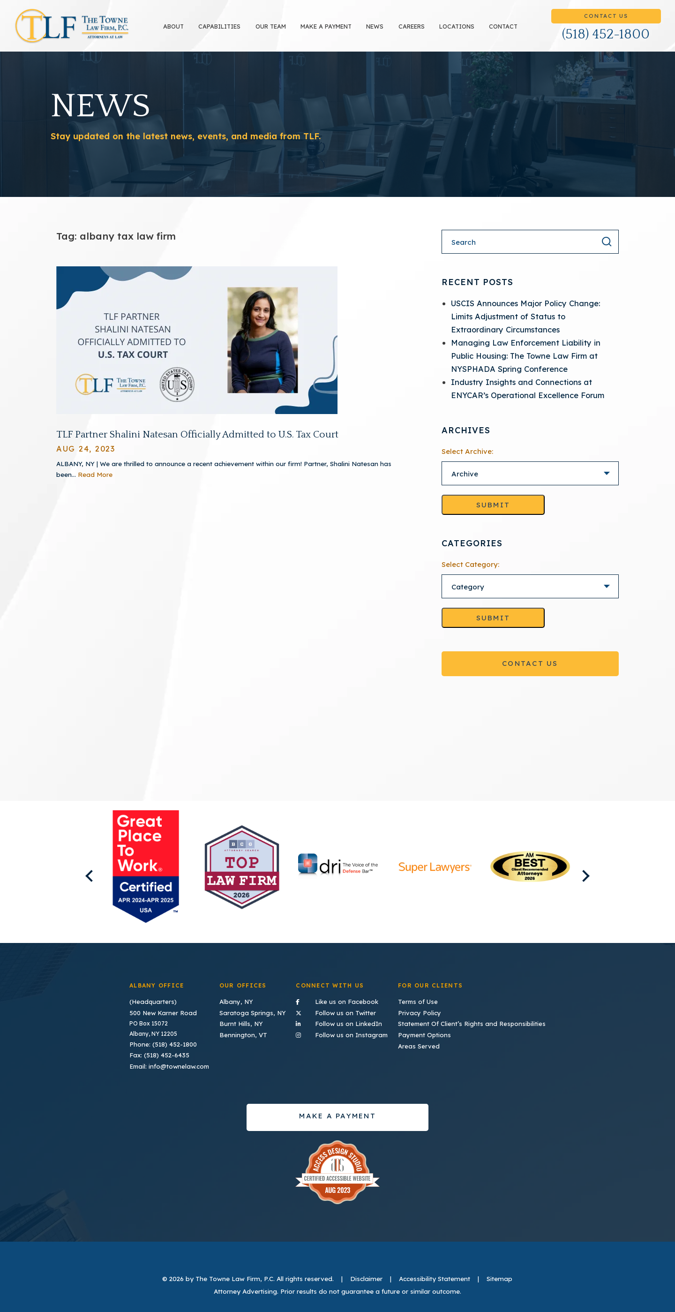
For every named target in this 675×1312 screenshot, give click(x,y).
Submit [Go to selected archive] (493, 513)
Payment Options (436, 1029)
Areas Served (430, 1040)
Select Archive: (467, 460)
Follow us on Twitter (348, 1009)
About (179, 31)
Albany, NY (240, 999)
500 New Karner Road (159, 1009)
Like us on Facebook (348, 999)
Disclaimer (366, 1272)
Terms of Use (430, 999)
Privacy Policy (431, 1009)
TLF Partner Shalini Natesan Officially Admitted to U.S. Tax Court (197, 443)
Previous (80, 879)
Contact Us (606, 20)
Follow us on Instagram (348, 1029)
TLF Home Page (78, 30)
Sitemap (499, 1272)
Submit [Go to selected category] (493, 626)
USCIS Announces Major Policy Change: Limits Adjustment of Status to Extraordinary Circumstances (525, 325)
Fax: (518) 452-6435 (156, 1050)
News (381, 31)
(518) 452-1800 (606, 38)
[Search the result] (607, 251)
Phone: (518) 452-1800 (160, 1040)
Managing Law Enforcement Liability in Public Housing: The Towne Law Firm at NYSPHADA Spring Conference (525, 365)
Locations (462, 31)
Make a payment (332, 31)
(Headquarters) (151, 999)
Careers (417, 31)
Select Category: (470, 573)
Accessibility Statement (434, 1272)
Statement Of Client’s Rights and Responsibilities (479, 1020)
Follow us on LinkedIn (348, 1019)
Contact (509, 31)
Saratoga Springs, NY (255, 1009)
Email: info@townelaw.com (166, 1060)
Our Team (276, 31)
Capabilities (225, 31)
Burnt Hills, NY (244, 1020)
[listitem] (146, 875)
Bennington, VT (246, 1029)
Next (594, 879)
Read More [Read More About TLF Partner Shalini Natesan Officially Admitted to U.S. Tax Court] (95, 483)
